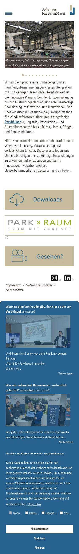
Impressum (13, 285)
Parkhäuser (13, 122)
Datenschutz (14, 290)
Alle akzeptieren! (39, 529)
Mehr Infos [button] (34, 504)
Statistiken (32, 513)
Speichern (39, 538)
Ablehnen (39, 547)
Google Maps (50, 513)
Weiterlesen (65, 373)
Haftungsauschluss (38, 285)
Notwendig (16, 513)
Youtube (66, 513)
